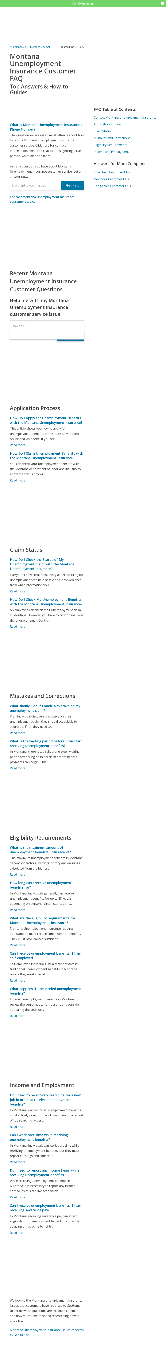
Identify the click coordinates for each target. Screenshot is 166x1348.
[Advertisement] (47, 236)
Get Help (72, 185)
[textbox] (35, 185)
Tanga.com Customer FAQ (112, 186)
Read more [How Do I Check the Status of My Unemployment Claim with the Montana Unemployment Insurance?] (17, 591)
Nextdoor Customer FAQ (111, 179)
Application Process (108, 124)
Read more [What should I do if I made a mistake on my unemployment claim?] (17, 733)
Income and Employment (111, 152)
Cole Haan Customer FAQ (112, 172)
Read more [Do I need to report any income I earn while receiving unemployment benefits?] (17, 1197)
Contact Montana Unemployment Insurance (125, 117)
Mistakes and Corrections (112, 138)
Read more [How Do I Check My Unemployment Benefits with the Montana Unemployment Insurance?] (17, 626)
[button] (162, 3)
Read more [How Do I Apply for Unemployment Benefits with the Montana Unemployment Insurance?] (17, 445)
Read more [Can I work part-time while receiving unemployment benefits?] (17, 1162)
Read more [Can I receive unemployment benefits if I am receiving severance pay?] (17, 1233)
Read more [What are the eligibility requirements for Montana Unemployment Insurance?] (17, 945)
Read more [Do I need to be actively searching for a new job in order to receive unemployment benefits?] (17, 1127)
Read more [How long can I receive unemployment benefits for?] (17, 910)
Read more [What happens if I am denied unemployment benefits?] (17, 1016)
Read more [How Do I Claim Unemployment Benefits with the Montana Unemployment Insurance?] (17, 480)
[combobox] (35, 185)
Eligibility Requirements (110, 145)
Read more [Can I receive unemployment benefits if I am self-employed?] (17, 980)
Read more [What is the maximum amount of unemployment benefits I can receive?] (17, 874)
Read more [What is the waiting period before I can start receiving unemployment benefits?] (17, 768)
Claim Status (102, 131)
